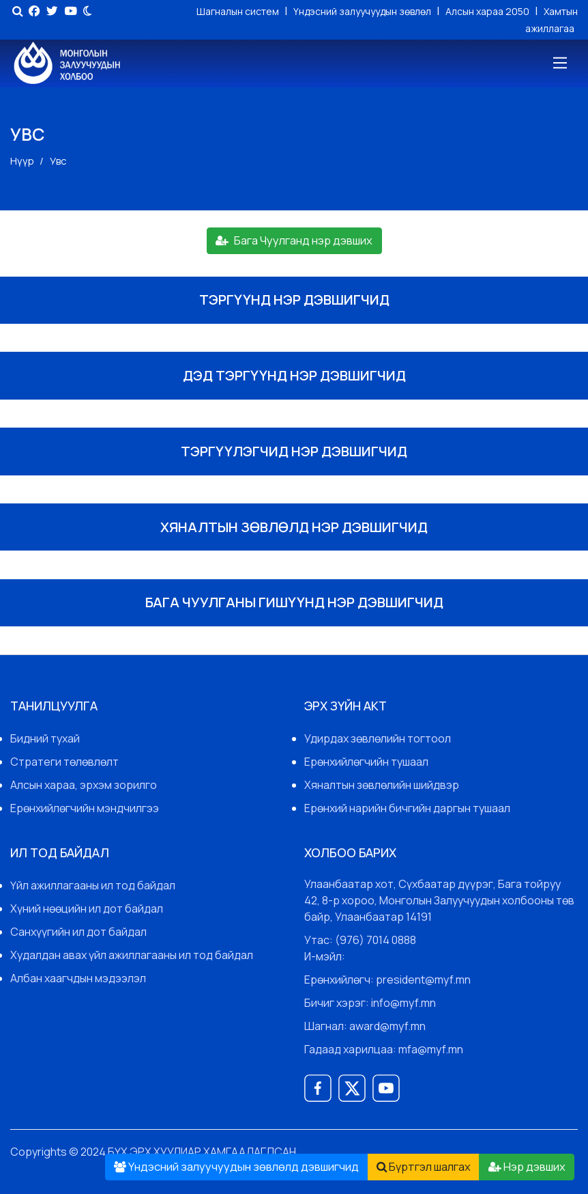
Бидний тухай (45, 738)
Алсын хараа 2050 (488, 11)
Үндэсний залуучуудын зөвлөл (363, 11)
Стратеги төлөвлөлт (64, 761)
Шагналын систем (238, 11)
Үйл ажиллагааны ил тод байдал (92, 885)
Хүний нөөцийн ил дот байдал (86, 908)
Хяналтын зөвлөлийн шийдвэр (381, 784)
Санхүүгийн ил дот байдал (78, 931)
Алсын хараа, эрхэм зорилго (83, 784)
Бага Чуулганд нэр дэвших (294, 240)
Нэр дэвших (526, 1166)
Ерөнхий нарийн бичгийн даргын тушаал (407, 808)
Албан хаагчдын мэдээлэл (78, 978)
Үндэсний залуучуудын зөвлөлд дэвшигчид (236, 1166)
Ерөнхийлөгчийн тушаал (366, 761)
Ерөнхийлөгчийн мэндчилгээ (84, 808)
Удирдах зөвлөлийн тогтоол (377, 738)
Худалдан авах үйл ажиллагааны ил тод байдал (131, 954)
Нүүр (22, 161)
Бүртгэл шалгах (424, 1166)
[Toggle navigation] (559, 63)
